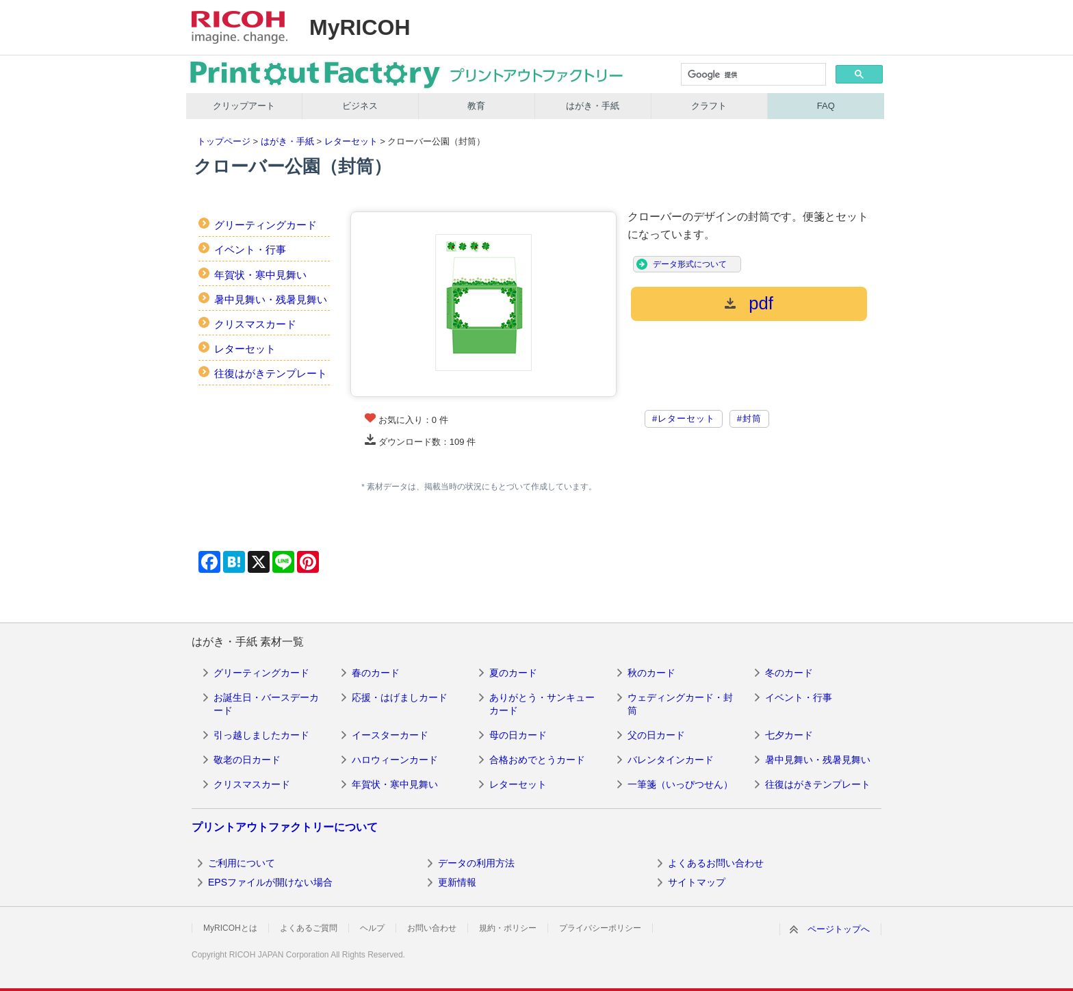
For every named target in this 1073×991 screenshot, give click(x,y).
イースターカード (390, 735)
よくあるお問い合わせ (716, 863)
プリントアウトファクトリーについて (285, 827)
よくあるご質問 (308, 928)
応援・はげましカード (400, 697)
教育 (476, 106)
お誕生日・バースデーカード (266, 704)
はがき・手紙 (592, 106)
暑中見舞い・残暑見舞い (270, 299)
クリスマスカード (255, 324)
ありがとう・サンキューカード (542, 704)
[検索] (752, 75)
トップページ (223, 141)
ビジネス (360, 106)
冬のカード (789, 672)
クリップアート (244, 106)
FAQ (826, 106)
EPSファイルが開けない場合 (270, 882)
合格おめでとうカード (537, 759)
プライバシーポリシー (600, 928)
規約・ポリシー (507, 928)
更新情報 (457, 882)
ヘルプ (372, 928)
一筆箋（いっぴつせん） (680, 784)
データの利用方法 (476, 863)
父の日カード (656, 735)
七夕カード (789, 735)
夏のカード (513, 672)
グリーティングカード (265, 225)
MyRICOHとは (230, 928)
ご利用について (241, 863)
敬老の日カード (247, 759)
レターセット (351, 141)
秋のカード (651, 672)
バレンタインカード (671, 759)
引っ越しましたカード (261, 735)
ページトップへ (838, 929)
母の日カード (518, 735)
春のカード (376, 672)
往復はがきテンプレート (270, 373)
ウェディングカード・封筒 (680, 704)
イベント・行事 (250, 249)
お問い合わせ (431, 928)
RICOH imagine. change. (239, 27)
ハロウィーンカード (395, 759)
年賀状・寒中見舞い (260, 275)
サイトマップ (696, 882)
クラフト (709, 106)
